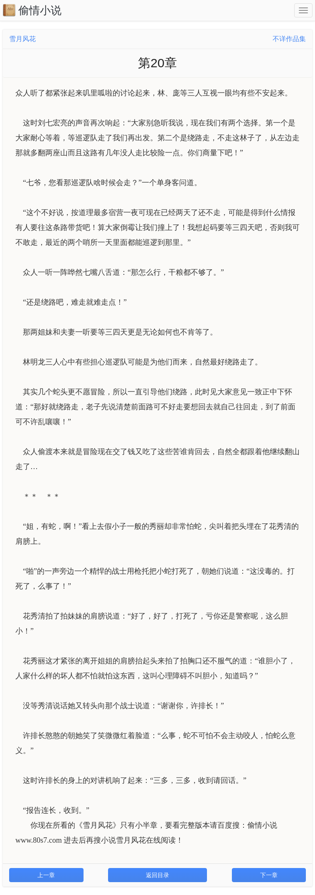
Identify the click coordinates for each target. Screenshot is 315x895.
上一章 (46, 875)
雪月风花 (22, 38)
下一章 (269, 875)
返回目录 (157, 875)
